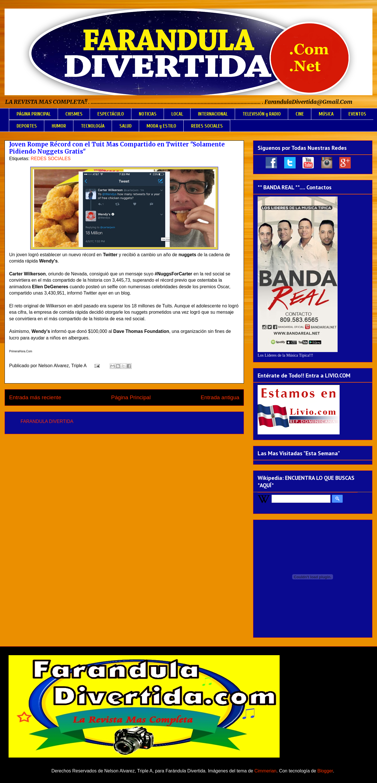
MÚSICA (326, 114)
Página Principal (131, 397)
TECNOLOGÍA (93, 126)
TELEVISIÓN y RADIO (261, 114)
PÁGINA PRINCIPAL (34, 114)
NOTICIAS (148, 114)
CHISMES (74, 114)
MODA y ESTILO (161, 126)
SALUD (125, 126)
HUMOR (59, 126)
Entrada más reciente (35, 397)
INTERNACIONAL (213, 114)
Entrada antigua (220, 397)
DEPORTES (27, 126)
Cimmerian (265, 770)
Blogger (325, 770)
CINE (300, 114)
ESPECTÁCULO (110, 114)
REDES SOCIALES (207, 126)
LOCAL (177, 114)
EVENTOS (357, 114)
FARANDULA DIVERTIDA (47, 421)
